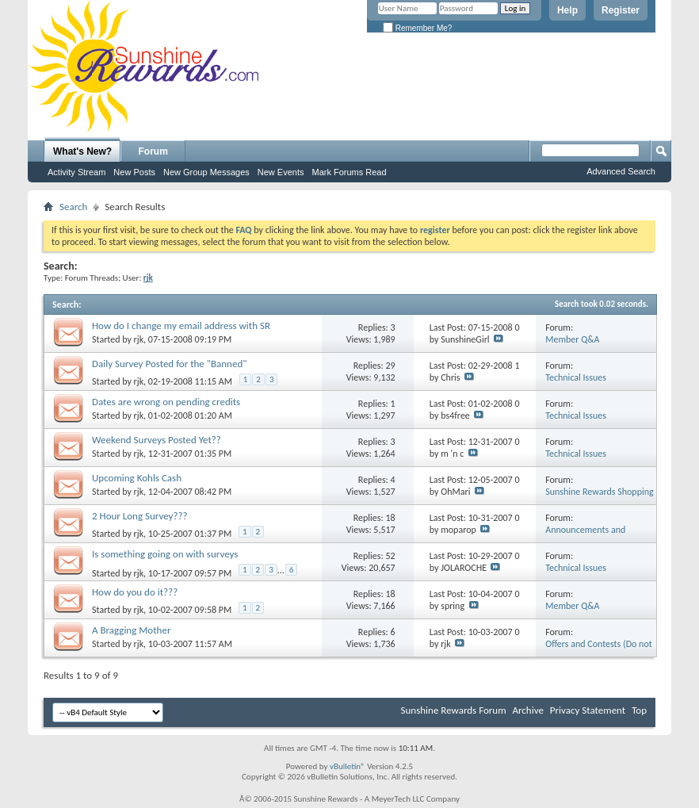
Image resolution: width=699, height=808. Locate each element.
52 (390, 555)
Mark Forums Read (348, 172)
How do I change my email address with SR (181, 325)
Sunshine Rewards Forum (453, 710)
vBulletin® (347, 766)
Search (73, 207)
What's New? (82, 151)
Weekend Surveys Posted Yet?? (156, 440)
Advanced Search (620, 171)
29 (390, 365)
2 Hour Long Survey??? (140, 516)
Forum (153, 151)
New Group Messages (206, 172)
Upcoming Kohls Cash (136, 478)
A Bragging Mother (131, 630)
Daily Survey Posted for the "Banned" (169, 364)
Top (639, 710)
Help (567, 10)
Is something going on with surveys (165, 554)
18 (390, 517)
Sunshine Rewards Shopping (599, 491)
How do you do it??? (135, 592)
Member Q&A (572, 339)
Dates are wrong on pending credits (166, 402)
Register (621, 10)
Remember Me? (417, 28)
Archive (527, 710)
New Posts (134, 172)
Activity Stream (76, 172)
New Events (281, 172)
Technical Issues (575, 377)
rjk (139, 339)
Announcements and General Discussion (585, 535)
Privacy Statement (587, 710)
